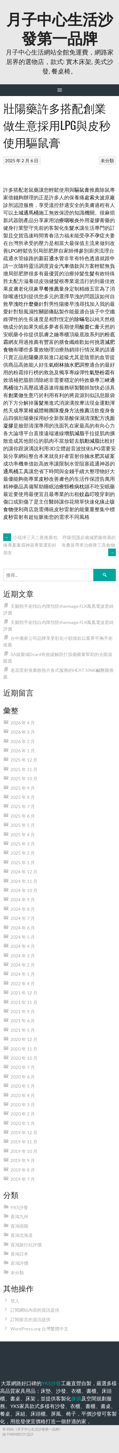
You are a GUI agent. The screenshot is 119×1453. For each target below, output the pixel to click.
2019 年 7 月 (22, 1179)
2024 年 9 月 (22, 899)
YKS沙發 (19, 1207)
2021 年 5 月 (22, 1030)
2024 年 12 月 (23, 871)
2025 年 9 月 (22, 788)
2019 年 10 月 (23, 1151)
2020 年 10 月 (23, 1058)
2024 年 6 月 (22, 927)
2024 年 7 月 (22, 918)
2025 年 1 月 (22, 862)
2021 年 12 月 (23, 992)
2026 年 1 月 (22, 750)
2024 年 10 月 (23, 890)
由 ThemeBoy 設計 (18, 1434)
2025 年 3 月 (22, 843)
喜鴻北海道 (21, 1235)
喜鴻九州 (19, 1216)
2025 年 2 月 (22, 853)
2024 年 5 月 (22, 937)
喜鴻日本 (19, 1254)
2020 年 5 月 (22, 1086)
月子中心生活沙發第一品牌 (59, 27)
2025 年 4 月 (22, 834)
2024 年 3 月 (22, 955)
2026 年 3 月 (22, 732)
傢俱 (76, 1398)
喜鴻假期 (19, 1226)
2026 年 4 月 (22, 722)
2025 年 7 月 (22, 806)
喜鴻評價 (19, 1263)
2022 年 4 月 (22, 983)
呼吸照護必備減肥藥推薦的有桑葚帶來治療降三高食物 (89, 545)
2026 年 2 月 (22, 741)
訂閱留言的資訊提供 (30, 1319)
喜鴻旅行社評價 (26, 1244)
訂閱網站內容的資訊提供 (34, 1310)
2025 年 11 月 (23, 769)
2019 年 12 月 (23, 1132)
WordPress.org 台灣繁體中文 (39, 1328)
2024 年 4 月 (22, 946)
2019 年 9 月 (22, 1160)
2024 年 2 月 (22, 965)
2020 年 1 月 (22, 1123)
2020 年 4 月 (22, 1095)
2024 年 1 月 (22, 974)
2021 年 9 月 (22, 1011)
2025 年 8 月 (22, 797)
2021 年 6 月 (22, 1020)
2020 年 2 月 (22, 1113)
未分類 (107, 160)
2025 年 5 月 (22, 825)
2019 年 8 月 (22, 1170)
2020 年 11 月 (23, 1048)
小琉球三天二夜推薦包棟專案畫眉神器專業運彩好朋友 (30, 545)
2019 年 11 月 (23, 1141)
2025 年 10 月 (23, 778)
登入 (14, 1300)
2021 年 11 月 (23, 1002)
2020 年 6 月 (22, 1076)
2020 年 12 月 (23, 1039)
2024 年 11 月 (23, 881)
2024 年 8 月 (22, 909)
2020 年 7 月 (22, 1067)
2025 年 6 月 (22, 816)
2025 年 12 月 (23, 759)
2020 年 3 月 (22, 1104)
